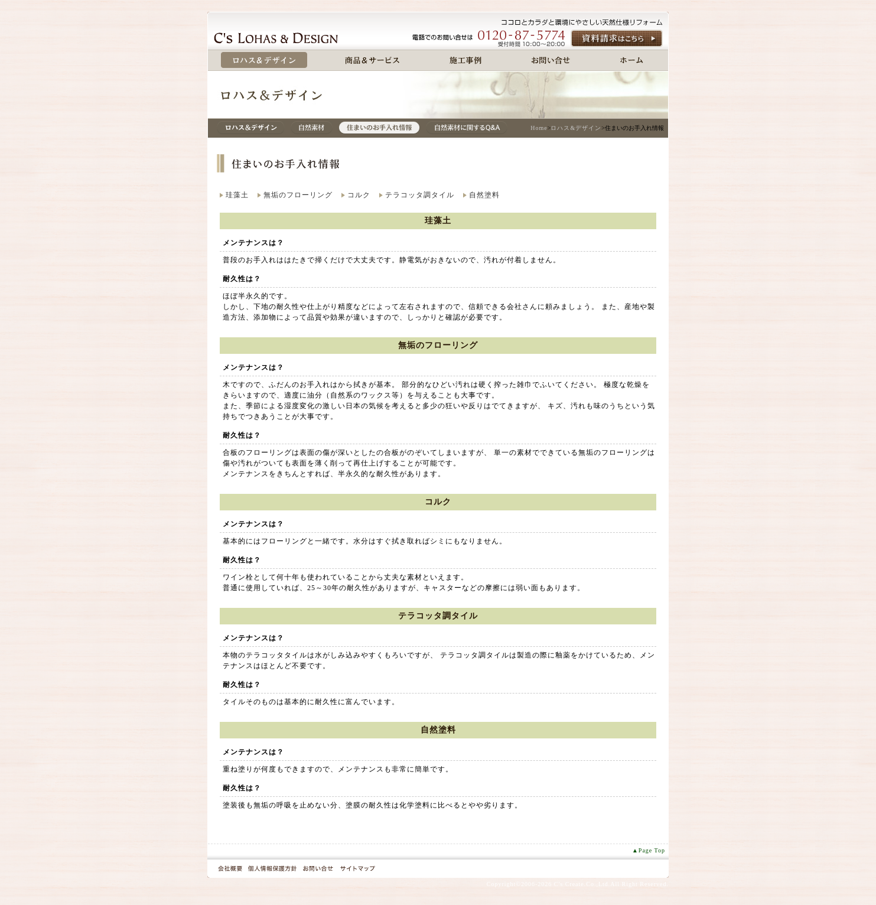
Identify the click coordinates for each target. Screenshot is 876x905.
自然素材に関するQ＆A (466, 127)
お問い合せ (550, 60)
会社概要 (230, 868)
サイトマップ (357, 868)
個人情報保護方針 (272, 868)
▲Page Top (648, 850)
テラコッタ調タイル (419, 195)
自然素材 (312, 127)
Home (538, 128)
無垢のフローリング (298, 195)
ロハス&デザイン (251, 127)
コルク (358, 195)
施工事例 (465, 60)
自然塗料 (484, 195)
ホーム (631, 60)
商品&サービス (372, 60)
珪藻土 (237, 195)
